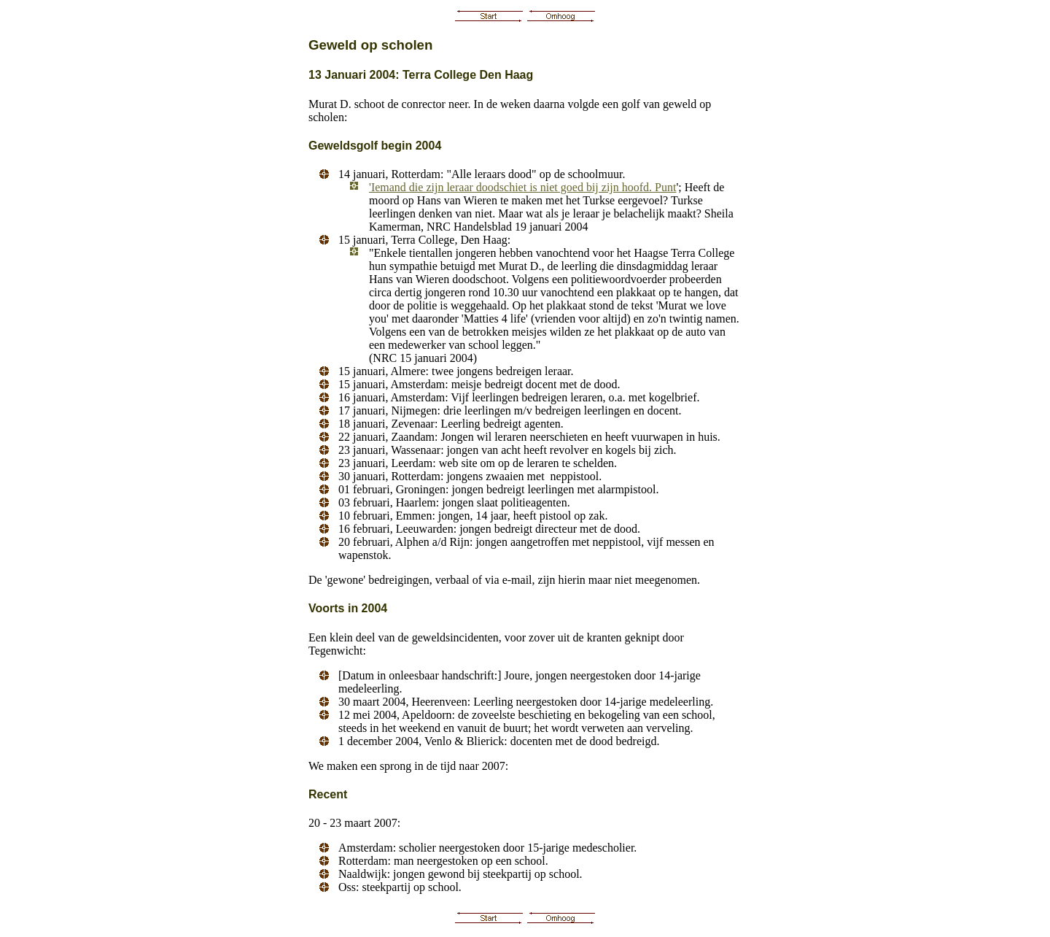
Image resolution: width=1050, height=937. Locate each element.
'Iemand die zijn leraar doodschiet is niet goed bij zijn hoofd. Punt (522, 187)
